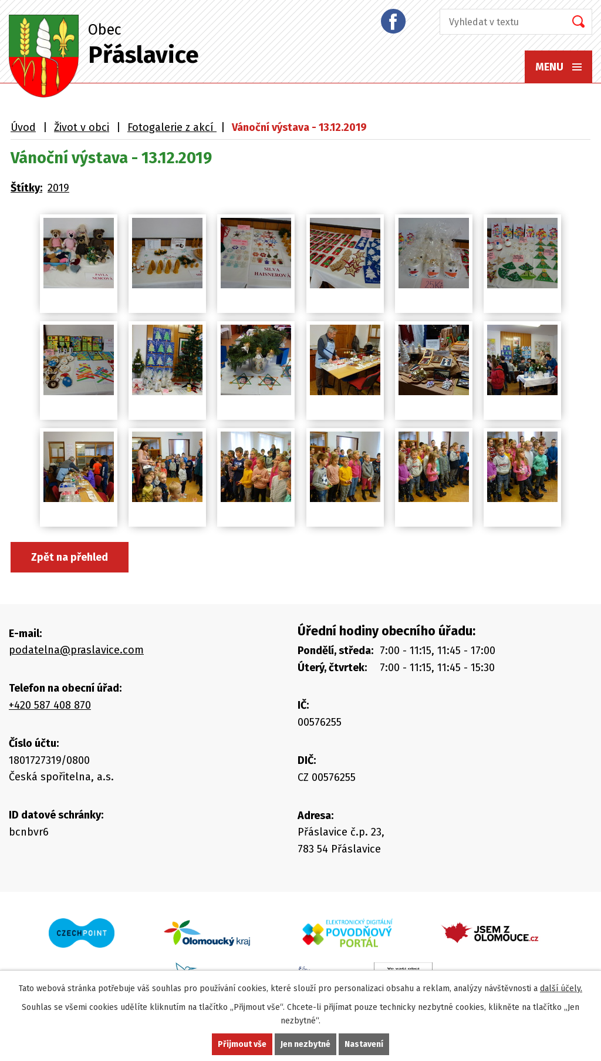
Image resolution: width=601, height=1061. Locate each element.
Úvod (23, 127)
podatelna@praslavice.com (76, 650)
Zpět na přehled (69, 557)
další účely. (561, 988)
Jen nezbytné (305, 1044)
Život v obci (81, 127)
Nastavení (364, 1044)
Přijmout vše (242, 1044)
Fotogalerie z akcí (172, 127)
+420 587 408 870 (50, 705)
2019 (58, 187)
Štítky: (26, 187)
